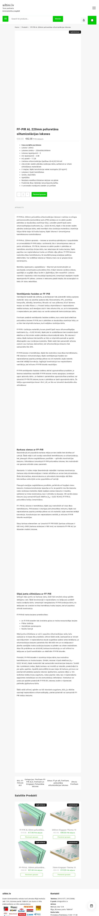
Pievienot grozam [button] (31, 863)
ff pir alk (56, 807)
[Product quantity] (23, 196)
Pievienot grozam (39, 196)
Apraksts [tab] (18, 209)
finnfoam (64, 807)
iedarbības (44, 285)
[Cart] (92, 20)
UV (34, 285)
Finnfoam (73, 810)
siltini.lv (9, 5)
